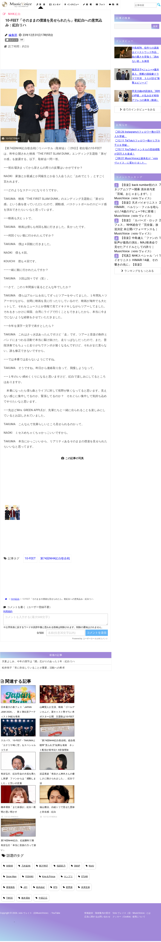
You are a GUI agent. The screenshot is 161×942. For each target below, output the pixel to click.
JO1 (24, 888)
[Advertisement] (58, 60)
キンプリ (67, 877)
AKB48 (8, 866)
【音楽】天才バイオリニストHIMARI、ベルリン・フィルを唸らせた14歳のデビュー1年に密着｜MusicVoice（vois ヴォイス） (136, 209)
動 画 (113, 4)
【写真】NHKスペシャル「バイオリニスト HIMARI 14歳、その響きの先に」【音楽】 (136, 260)
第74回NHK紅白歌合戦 (55, 558)
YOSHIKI (27, 877)
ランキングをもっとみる (137, 270)
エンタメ (55, 4)
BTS (53, 888)
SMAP (75, 866)
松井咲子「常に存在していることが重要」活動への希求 (33, 667)
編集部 (13, 35)
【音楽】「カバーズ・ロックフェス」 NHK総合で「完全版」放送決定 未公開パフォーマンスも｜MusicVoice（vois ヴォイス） (136, 227)
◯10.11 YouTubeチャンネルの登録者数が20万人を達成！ (137, 151)
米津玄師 (84, 888)
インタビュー (72, 4)
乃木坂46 (24, 866)
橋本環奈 (24, 898)
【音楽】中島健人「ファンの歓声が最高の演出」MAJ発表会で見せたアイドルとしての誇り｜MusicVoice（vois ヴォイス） (136, 244)
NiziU (90, 866)
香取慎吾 (9, 888)
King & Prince (47, 877)
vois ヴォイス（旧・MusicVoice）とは (132, 914)
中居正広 (41, 898)
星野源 (67, 888)
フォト (100, 4)
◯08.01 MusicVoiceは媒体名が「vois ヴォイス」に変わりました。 (136, 160)
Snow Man (9, 877)
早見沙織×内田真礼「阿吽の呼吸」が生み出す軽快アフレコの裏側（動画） (146, 95)
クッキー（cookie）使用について (129, 917)
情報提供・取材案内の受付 (97, 914)
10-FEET (30, 558)
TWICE (8, 898)
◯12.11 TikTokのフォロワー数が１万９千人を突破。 (137, 142)
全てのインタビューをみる (137, 109)
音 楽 (40, 4)
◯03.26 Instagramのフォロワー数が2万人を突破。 (137, 134)
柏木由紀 (39, 888)
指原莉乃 (59, 866)
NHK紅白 (15, 599)
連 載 (87, 4)
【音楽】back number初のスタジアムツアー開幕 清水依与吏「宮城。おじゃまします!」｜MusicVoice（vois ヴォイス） (136, 191)
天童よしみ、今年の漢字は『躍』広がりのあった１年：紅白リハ (38, 661)
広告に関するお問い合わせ (97, 917)
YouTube (56, 914)
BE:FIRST (42, 866)
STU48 (83, 877)
